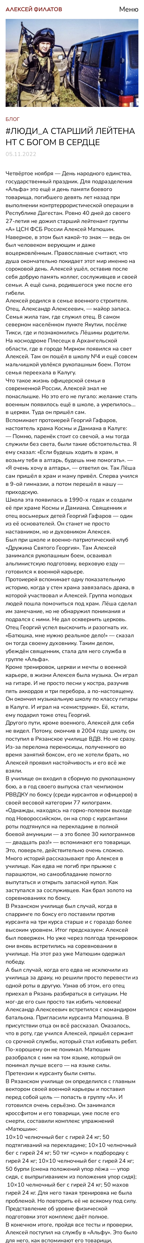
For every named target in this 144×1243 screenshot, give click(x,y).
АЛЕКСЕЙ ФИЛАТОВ (34, 9)
